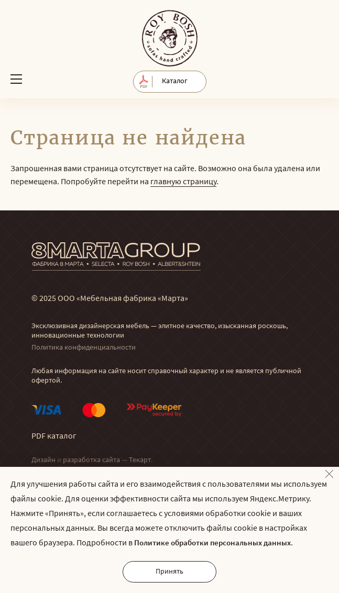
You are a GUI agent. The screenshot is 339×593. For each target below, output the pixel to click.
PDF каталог (53, 436)
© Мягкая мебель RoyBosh (169, 38)
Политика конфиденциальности (83, 348)
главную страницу (183, 182)
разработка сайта (91, 460)
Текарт (140, 460)
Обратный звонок (319, 79)
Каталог (175, 81)
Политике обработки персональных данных (212, 543)
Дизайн (43, 460)
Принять (169, 572)
